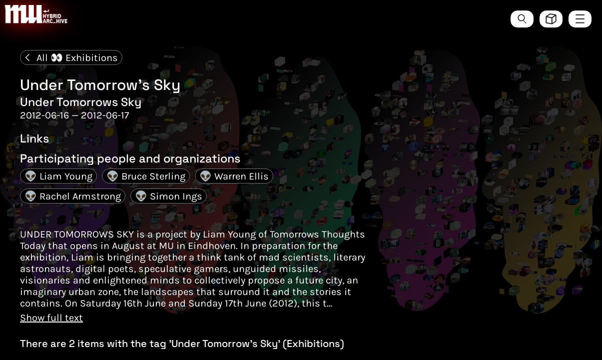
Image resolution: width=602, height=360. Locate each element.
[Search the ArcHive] (522, 19)
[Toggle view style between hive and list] (551, 19)
